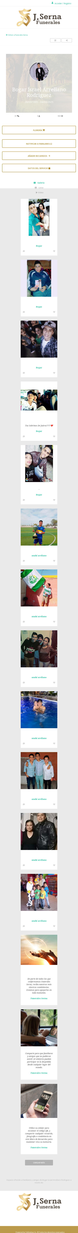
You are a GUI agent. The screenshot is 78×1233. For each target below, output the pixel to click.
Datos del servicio (39, 168)
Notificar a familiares (39, 143)
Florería (39, 130)
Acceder (58, 3)
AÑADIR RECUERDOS (39, 156)
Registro (67, 3)
